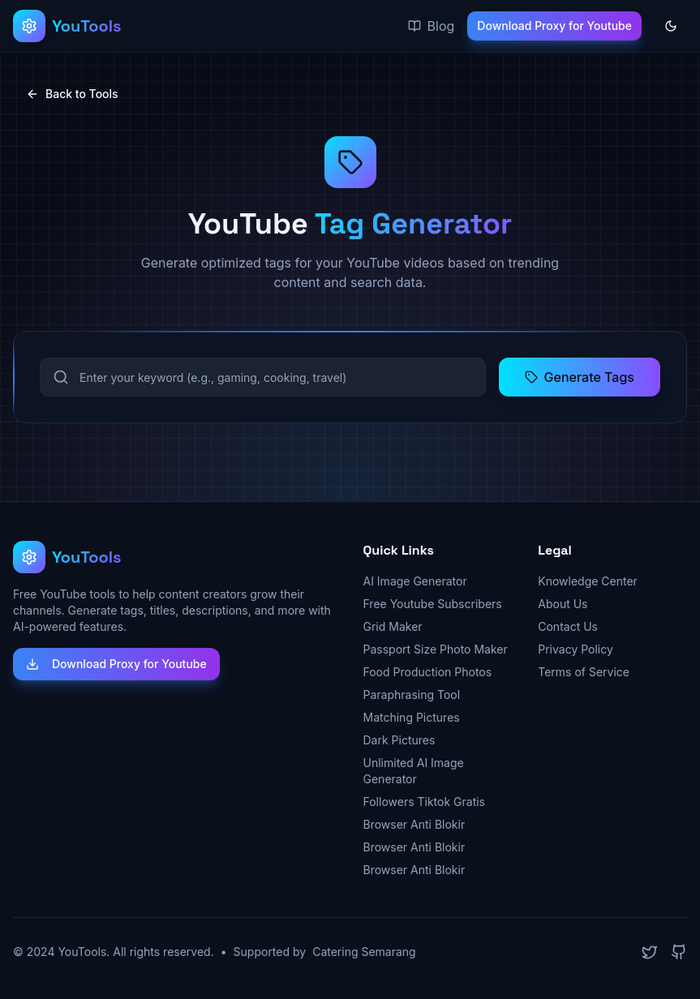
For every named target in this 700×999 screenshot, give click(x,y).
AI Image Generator (415, 581)
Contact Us (568, 626)
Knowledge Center (588, 581)
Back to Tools (72, 94)
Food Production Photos (427, 672)
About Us (562, 604)
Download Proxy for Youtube (554, 25)
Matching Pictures (411, 717)
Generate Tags (579, 377)
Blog (431, 26)
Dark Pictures (399, 740)
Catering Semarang (364, 951)
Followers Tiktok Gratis (424, 801)
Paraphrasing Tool (412, 694)
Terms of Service (583, 672)
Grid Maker (393, 626)
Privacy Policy (575, 649)
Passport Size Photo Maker (435, 649)
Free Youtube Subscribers (432, 604)
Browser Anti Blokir (414, 824)
